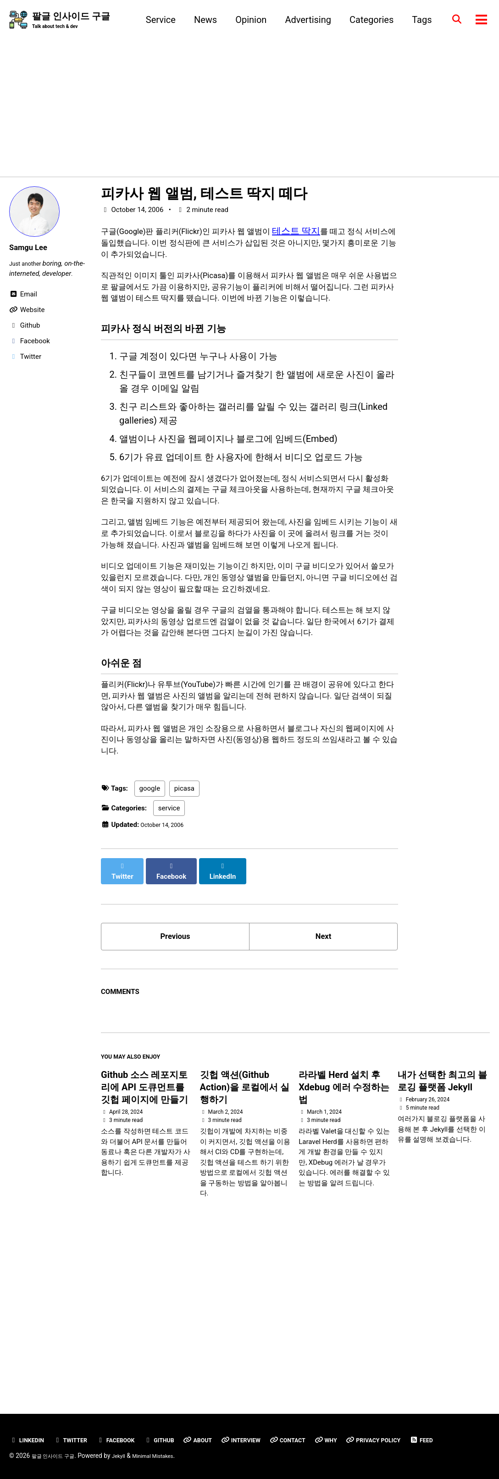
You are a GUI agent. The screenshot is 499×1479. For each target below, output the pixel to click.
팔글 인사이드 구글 (71, 21)
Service (155, 20)
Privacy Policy (420, 1421)
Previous (175, 1070)
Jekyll (131, 1455)
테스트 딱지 (329, 232)
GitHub (178, 1421)
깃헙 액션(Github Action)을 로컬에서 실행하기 (244, 1228)
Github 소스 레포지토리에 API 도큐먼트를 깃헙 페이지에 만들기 (144, 1228)
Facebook (129, 1421)
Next (323, 1070)
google (150, 929)
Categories (366, 20)
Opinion (245, 20)
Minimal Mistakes (171, 1455)
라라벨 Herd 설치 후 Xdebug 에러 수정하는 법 (344, 1228)
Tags (416, 20)
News (199, 20)
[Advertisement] (249, 100)
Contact (323, 1421)
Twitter (78, 1421)
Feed (24, 1440)
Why (365, 1421)
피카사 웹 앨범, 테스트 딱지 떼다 (204, 195)
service (169, 948)
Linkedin (29, 1421)
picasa (184, 929)
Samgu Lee (32, 248)
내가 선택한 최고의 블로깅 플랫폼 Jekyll (442, 1222)
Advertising (302, 20)
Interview (270, 1421)
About (221, 1421)
